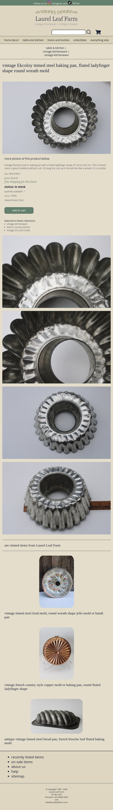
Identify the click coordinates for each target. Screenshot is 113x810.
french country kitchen (18, 227)
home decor (11, 40)
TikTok (75, 3)
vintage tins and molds (18, 230)
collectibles (80, 40)
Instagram (57, 3)
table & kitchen (55, 48)
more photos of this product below (26, 159)
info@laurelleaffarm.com (56, 802)
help (14, 771)
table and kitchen (33, 40)
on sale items (22, 761)
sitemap (17, 776)
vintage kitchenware (55, 51)
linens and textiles (58, 40)
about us (18, 766)
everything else (100, 40)
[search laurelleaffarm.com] (89, 32)
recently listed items (27, 757)
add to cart (18, 210)
